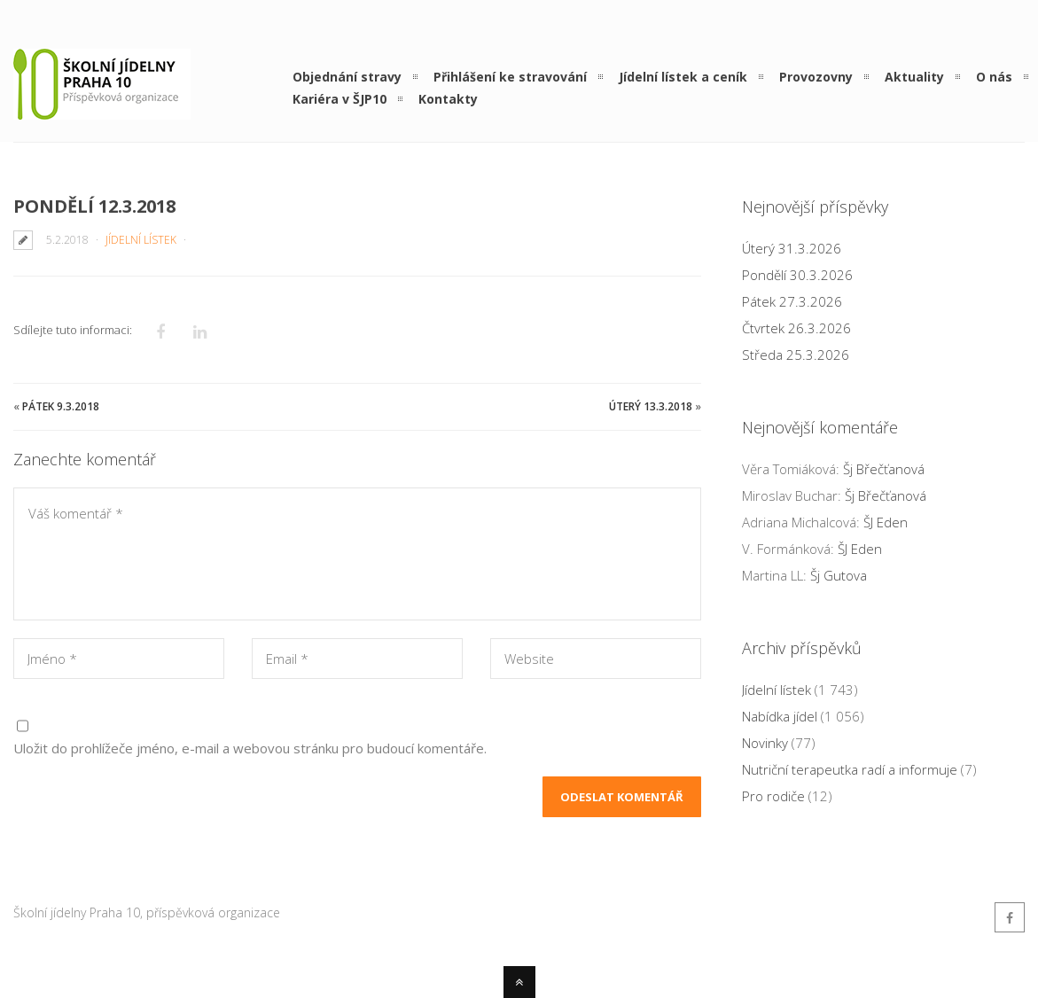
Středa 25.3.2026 (795, 354)
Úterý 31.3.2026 (791, 248)
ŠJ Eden (885, 522)
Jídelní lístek (140, 239)
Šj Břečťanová (884, 469)
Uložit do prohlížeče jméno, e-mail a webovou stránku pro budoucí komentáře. (250, 748)
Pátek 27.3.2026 (792, 301)
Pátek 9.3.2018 (60, 406)
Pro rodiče (773, 796)
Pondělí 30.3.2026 (797, 275)
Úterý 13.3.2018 (650, 406)
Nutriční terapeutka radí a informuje (849, 769)
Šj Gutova (838, 575)
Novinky (765, 743)
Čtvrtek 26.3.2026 (796, 328)
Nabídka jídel (779, 716)
